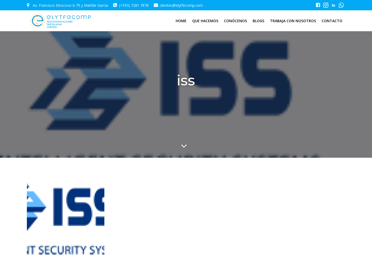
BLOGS (258, 20)
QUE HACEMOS (205, 20)
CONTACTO (332, 20)
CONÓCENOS (235, 20)
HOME (181, 20)
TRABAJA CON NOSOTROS (293, 20)
